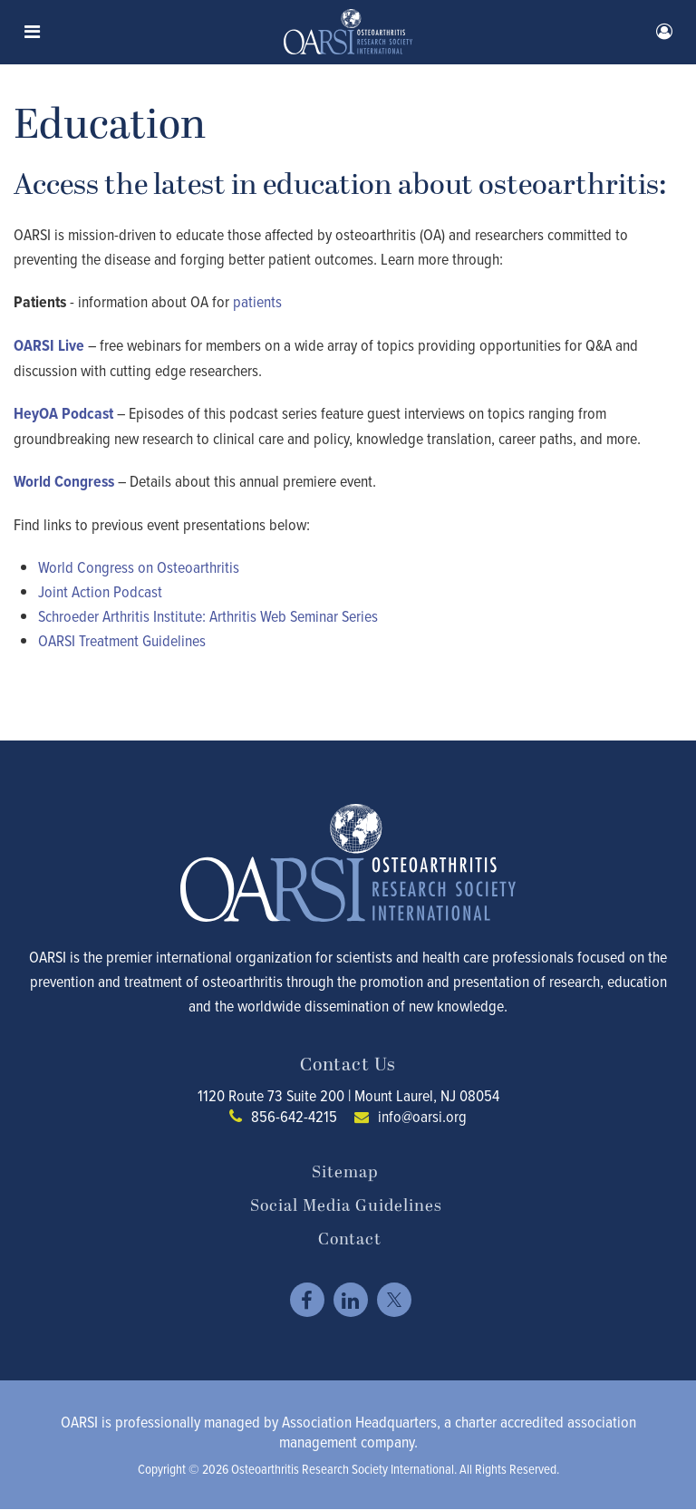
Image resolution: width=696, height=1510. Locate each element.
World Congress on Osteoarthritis (138, 567)
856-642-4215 (294, 1116)
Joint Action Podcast (100, 591)
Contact (350, 1240)
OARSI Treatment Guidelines (122, 640)
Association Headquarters (359, 1421)
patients (257, 301)
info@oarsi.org (422, 1116)
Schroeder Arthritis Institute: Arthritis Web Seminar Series (208, 616)
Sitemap (345, 1173)
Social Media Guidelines (346, 1206)
